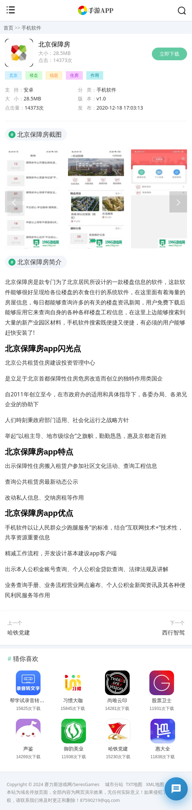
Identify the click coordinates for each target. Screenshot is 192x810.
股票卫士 (162, 700)
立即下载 (169, 53)
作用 (95, 75)
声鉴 (28, 749)
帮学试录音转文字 (29, 700)
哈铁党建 (18, 632)
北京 (13, 75)
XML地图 (155, 784)
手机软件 (31, 27)
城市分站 (114, 784)
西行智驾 (173, 632)
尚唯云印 (117, 700)
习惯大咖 (73, 700)
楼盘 (34, 75)
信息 (54, 75)
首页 (8, 27)
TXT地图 (134, 784)
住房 (74, 75)
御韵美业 (73, 749)
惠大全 (162, 749)
